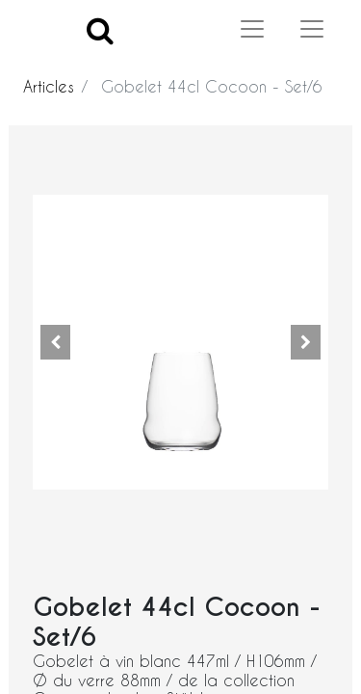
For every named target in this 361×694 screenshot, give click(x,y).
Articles (48, 86)
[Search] (100, 29)
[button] (55, 342)
